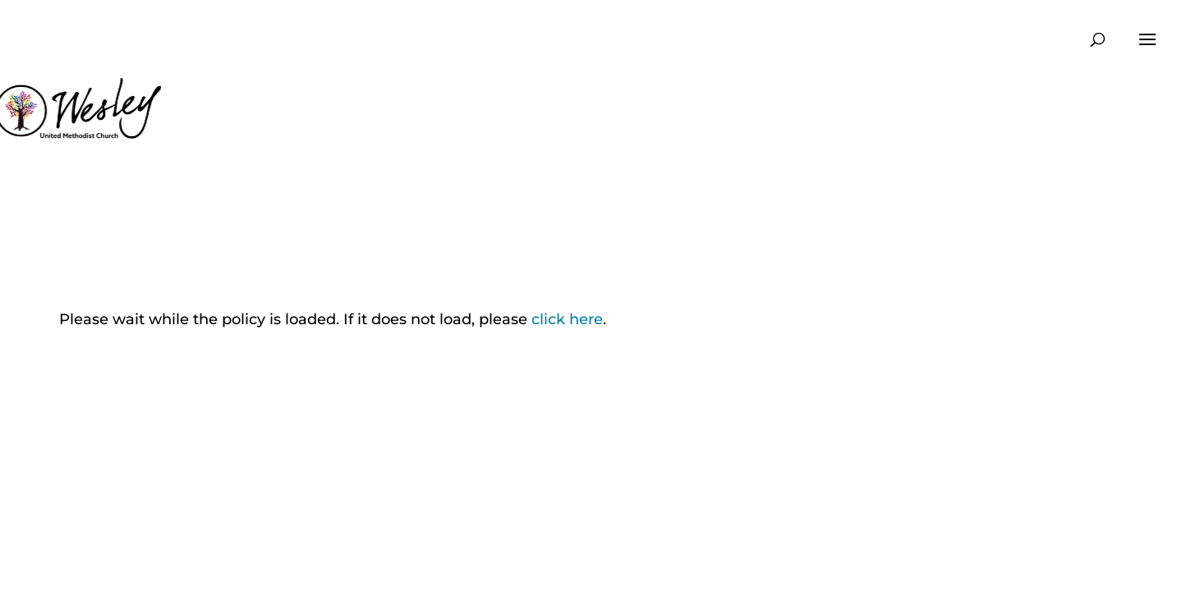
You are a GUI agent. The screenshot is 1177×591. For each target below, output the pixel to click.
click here (567, 319)
